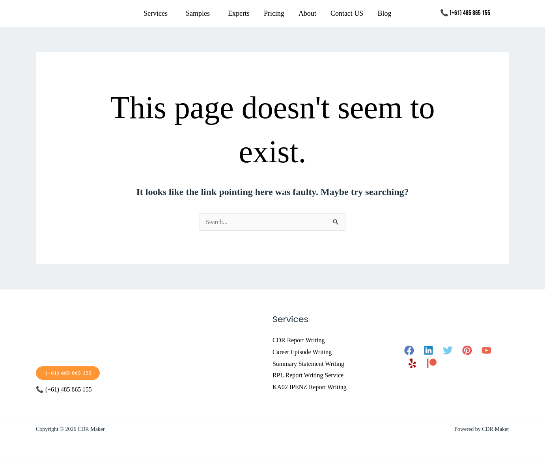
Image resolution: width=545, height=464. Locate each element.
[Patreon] (431, 363)
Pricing (274, 13)
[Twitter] (447, 350)
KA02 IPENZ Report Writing (309, 387)
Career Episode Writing (302, 352)
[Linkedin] (428, 350)
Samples (198, 13)
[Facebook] (409, 350)
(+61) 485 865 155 (68, 373)
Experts (239, 13)
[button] (157, 13)
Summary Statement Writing (308, 363)
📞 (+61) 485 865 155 (465, 13)
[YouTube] (486, 350)
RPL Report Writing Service (308, 375)
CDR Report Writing (298, 340)
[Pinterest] (467, 350)
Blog (384, 13)
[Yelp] (412, 363)
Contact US (347, 13)
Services (156, 13)
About (307, 13)
